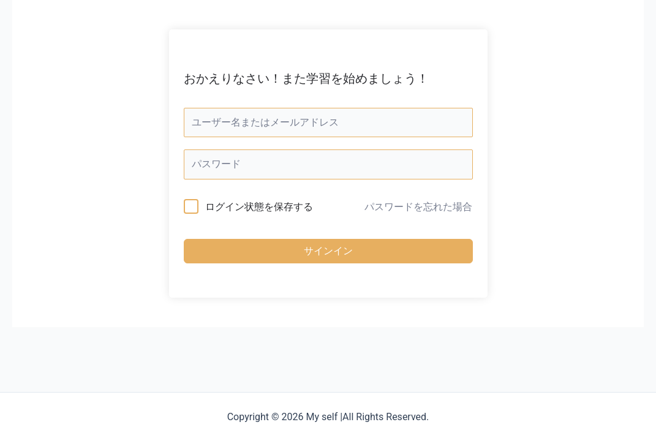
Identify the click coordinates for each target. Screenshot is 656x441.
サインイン (328, 251)
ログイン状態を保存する (259, 207)
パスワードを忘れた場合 (418, 207)
